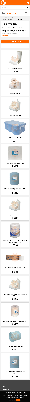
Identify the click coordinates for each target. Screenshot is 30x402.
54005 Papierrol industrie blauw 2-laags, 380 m (15, 372)
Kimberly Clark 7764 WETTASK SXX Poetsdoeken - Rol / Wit (15, 268)
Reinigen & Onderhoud (12, 18)
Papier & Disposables (8, 19)
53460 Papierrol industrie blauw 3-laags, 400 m (15, 189)
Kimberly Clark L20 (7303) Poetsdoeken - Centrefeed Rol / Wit (15, 241)
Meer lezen (12, 400)
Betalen (3, 386)
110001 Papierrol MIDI (15, 93)
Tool (9, 13)
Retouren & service (6, 389)
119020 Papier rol (15, 215)
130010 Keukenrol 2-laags (15, 68)
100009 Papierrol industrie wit (15, 163)
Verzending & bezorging (7, 388)
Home (2, 18)
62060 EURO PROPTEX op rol (15, 346)
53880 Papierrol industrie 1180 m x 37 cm (15, 321)
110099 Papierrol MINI (15, 116)
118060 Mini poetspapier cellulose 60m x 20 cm (15, 295)
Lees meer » (5, 35)
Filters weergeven (15, 41)
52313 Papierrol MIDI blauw (15, 138)
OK (18, 400)
